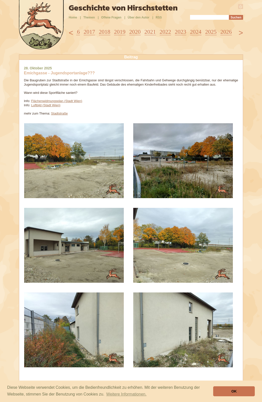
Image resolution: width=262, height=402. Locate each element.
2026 (226, 32)
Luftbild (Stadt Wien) (46, 105)
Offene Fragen (111, 17)
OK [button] (234, 391)
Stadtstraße (59, 113)
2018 (104, 32)
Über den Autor (138, 17)
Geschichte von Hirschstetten (123, 8)
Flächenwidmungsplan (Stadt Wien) (56, 101)
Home (73, 17)
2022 (165, 32)
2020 (135, 32)
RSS (159, 17)
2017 (89, 32)
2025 (211, 32)
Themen (89, 17)
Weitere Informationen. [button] (126, 394)
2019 (120, 32)
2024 (195, 32)
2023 (180, 32)
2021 (150, 32)
